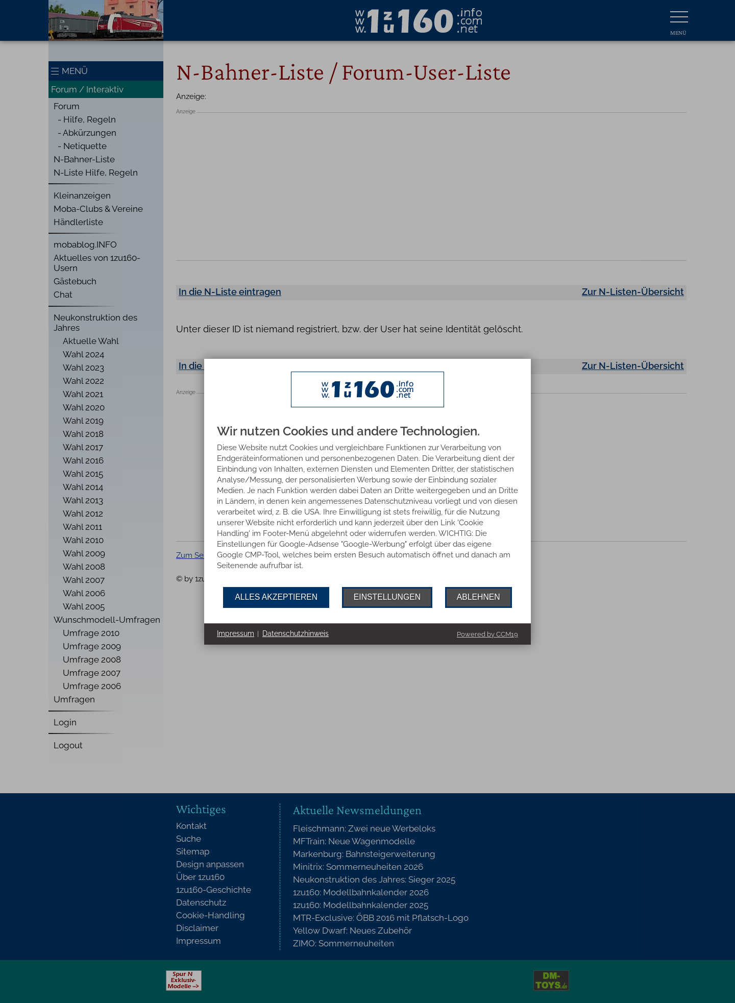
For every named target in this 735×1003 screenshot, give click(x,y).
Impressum (235, 633)
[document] (367, 505)
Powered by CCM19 (487, 634)
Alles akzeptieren (276, 597)
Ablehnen (478, 597)
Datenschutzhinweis (295, 633)
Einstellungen (387, 597)
